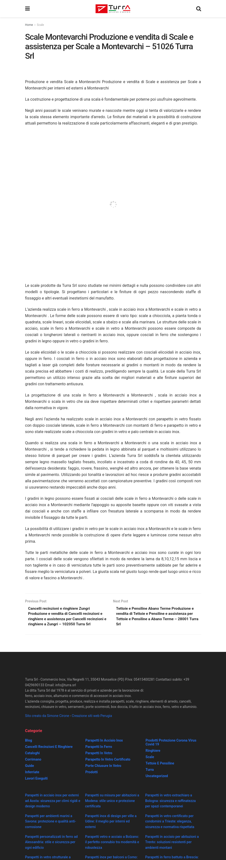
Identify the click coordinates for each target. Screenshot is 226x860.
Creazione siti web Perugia (92, 722)
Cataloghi (32, 760)
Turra (150, 776)
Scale (40, 25)
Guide (29, 772)
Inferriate (32, 779)
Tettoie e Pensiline (160, 770)
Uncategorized (157, 783)
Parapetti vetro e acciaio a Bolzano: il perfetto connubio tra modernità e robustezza (112, 848)
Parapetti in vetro (98, 760)
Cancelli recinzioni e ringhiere (49, 753)
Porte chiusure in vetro (103, 772)
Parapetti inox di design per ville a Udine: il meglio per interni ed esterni (110, 828)
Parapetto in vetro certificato (107, 766)
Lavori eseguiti (36, 785)
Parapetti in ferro (98, 753)
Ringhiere (153, 757)
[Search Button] (198, 8)
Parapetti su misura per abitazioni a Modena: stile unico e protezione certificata (112, 807)
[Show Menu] (27, 8)
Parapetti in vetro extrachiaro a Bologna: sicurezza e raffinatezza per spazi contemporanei (170, 807)
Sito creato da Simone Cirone (47, 722)
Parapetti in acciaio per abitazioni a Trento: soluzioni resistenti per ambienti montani (172, 848)
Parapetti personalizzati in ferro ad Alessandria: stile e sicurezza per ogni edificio (51, 848)
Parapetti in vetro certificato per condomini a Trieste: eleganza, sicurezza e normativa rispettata (169, 828)
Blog (28, 747)
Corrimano (33, 766)
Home (29, 25)
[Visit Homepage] (113, 9)
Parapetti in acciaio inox (104, 747)
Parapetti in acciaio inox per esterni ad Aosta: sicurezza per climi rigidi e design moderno (52, 807)
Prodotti (91, 779)
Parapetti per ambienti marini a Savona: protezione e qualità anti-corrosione (50, 828)
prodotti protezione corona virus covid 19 (171, 749)
